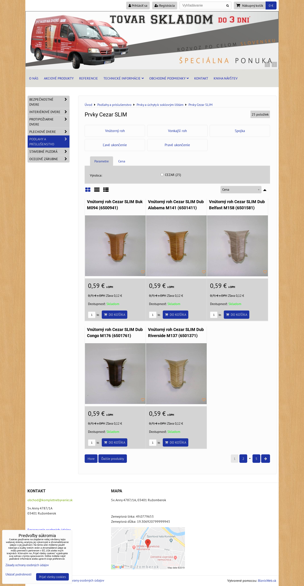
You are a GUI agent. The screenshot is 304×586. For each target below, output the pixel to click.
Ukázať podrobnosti (18, 574)
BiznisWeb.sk (267, 580)
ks (93, 315)
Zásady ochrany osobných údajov (80, 580)
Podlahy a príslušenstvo (49, 141)
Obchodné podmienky (169, 78)
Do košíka (114, 314)
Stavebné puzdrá (49, 151)
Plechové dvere (49, 131)
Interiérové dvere (49, 111)
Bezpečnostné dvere (49, 102)
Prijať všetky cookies (52, 577)
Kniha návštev (226, 78)
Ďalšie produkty (112, 458)
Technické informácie (123, 78)
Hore (91, 458)
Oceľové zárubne (49, 158)
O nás (33, 78)
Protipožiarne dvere (49, 122)
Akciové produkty (59, 78)
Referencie (88, 78)
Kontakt (201, 78)
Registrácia (165, 5)
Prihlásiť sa (138, 5)
